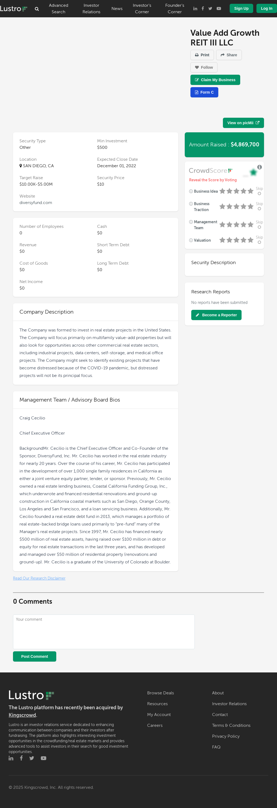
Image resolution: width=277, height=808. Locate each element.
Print (202, 55)
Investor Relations (91, 8)
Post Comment (34, 656)
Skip (259, 191)
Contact (220, 714)
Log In (266, 8)
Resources (157, 703)
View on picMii (243, 123)
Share (229, 55)
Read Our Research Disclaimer (39, 578)
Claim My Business (215, 80)
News (117, 8)
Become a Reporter (216, 315)
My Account (159, 714)
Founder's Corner (174, 8)
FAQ (216, 747)
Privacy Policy (226, 736)
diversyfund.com (35, 202)
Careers (155, 725)
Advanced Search (58, 8)
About (218, 693)
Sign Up (241, 8)
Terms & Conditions (231, 725)
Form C (204, 92)
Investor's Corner (142, 8)
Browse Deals (160, 693)
